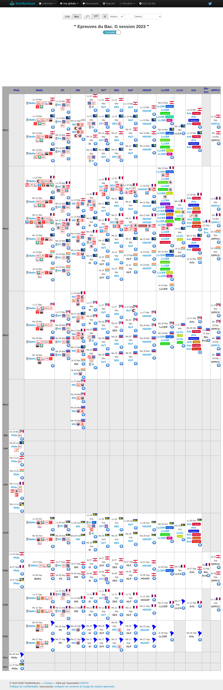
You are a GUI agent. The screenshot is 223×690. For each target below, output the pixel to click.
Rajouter (109, 3)
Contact (48, 683)
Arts (193, 90)
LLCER (165, 90)
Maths (39, 90)
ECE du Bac (147, 3)
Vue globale (69, 3)
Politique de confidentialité (24, 686)
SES (116, 90)
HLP (130, 90)
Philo (16, 90)
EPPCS (216, 90)
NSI (78, 90)
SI (91, 90)
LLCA (179, 90)
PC (62, 90)
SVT (103, 90)
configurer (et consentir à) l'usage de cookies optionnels (84, 686)
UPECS (84, 683)
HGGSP (147, 90)
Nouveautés (91, 3)
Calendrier (47, 3)
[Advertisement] (111, 60)
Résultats (127, 3)
